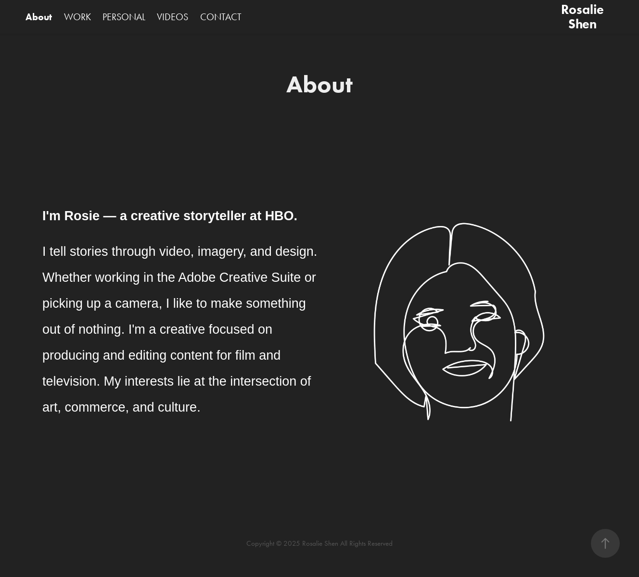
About (39, 17)
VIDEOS (172, 17)
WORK (77, 17)
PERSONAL (123, 17)
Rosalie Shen (584, 16)
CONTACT (221, 17)
